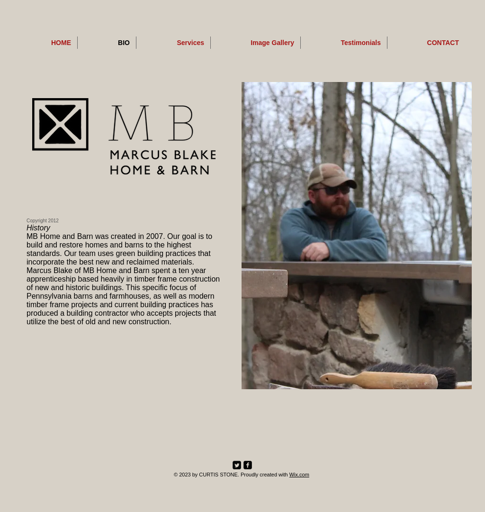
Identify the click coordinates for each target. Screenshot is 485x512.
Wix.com (299, 474)
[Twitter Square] (237, 465)
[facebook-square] (247, 465)
